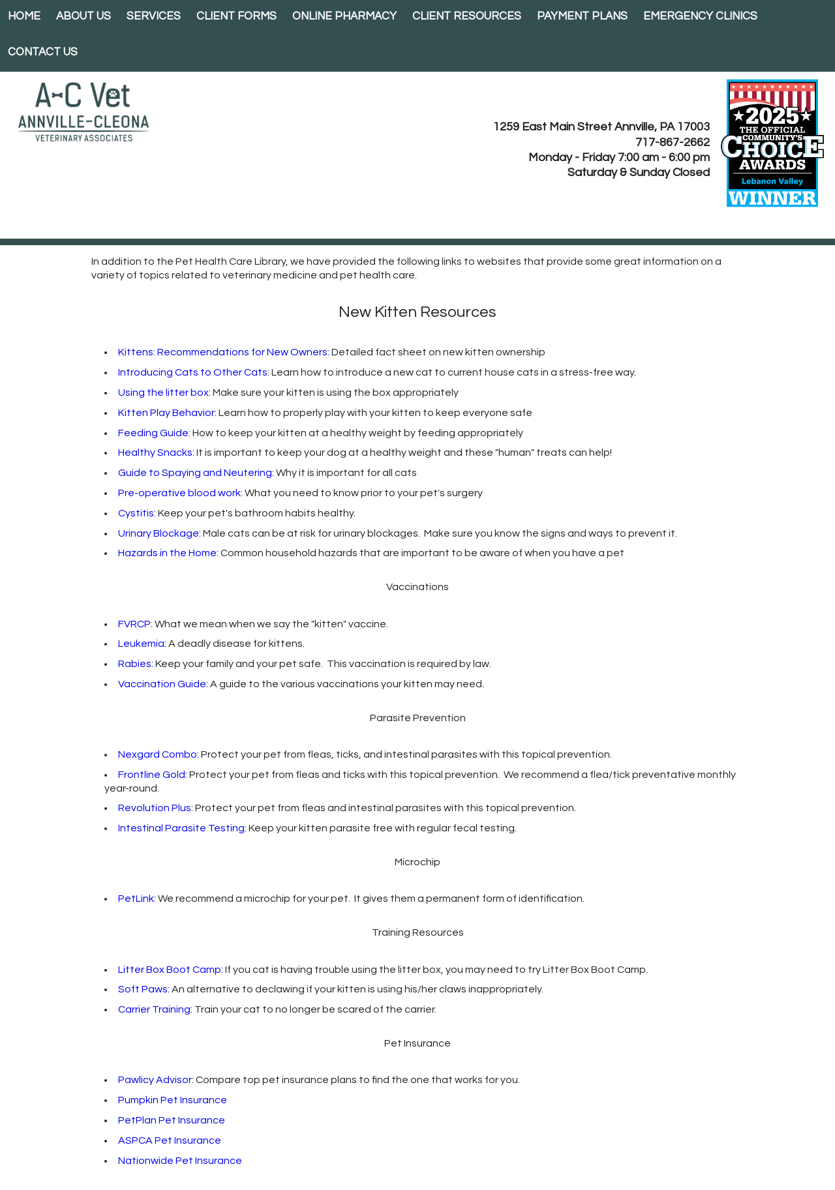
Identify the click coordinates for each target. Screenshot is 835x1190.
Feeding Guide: (154, 433)
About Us (83, 16)
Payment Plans (582, 16)
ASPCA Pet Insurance (169, 1140)
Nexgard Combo (157, 754)
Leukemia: (142, 643)
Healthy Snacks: (156, 452)
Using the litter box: (164, 392)
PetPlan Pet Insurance (171, 1120)
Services (154, 16)
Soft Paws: (144, 989)
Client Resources (466, 16)
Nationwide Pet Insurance (180, 1160)
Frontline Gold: (152, 774)
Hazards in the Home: (168, 553)
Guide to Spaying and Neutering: (197, 473)
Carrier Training (154, 1009)
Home (24, 16)
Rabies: (135, 664)
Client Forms (236, 16)
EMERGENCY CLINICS (700, 16)
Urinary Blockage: (159, 533)
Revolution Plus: (155, 808)
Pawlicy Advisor (155, 1080)
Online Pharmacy (344, 16)
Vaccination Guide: (163, 684)
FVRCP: (135, 624)
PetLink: (137, 898)
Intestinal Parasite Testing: (182, 828)
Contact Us (43, 52)
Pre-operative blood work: (181, 493)
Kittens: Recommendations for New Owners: (223, 352)
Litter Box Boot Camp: (170, 969)
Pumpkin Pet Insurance (172, 1100)
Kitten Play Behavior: (167, 413)
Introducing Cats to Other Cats (192, 372)
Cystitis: (137, 513)
